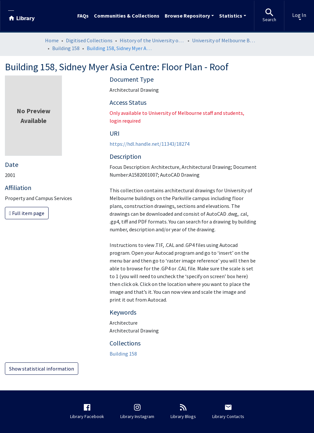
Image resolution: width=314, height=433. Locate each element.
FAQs (83, 15)
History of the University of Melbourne (152, 40)
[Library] (21, 15)
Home (52, 40)
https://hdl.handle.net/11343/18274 (149, 144)
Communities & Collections (126, 15)
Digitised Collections (89, 40)
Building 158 (66, 48)
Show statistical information (41, 368)
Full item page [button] (26, 213)
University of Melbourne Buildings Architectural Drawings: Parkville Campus (224, 40)
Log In (299, 15)
